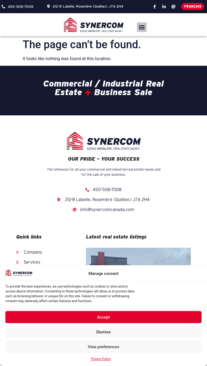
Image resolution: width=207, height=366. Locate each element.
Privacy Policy (101, 359)
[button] (142, 27)
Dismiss (103, 332)
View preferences (103, 346)
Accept (103, 317)
